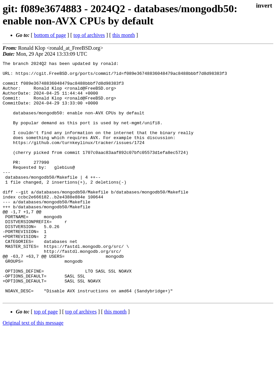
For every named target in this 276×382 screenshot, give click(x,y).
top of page (46, 359)
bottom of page (50, 35)
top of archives (89, 35)
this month (123, 35)
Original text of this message (33, 370)
